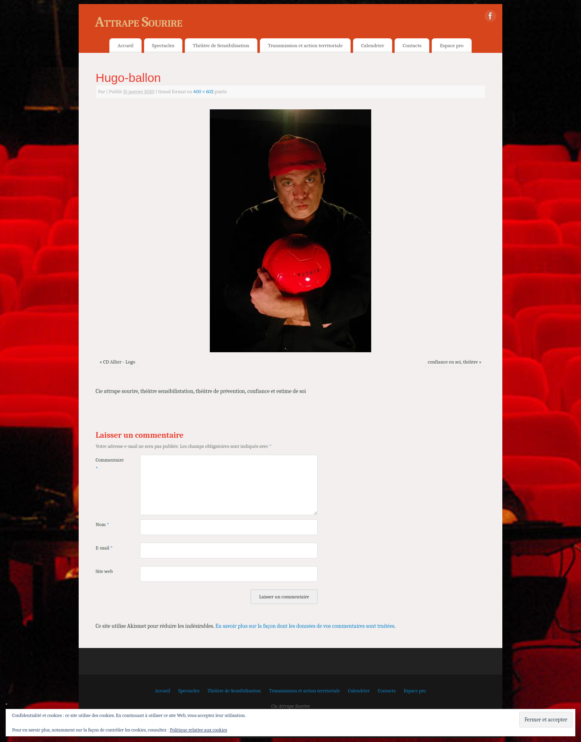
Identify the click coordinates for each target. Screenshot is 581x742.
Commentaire (107, 464)
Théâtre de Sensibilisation (221, 45)
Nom (102, 524)
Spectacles (163, 45)
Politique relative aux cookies (198, 730)
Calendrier (372, 45)
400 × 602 (203, 91)
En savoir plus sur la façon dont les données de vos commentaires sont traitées (305, 626)
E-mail (104, 548)
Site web (104, 571)
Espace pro (451, 45)
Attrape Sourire (138, 22)
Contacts (412, 45)
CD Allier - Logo (119, 362)
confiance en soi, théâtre (453, 362)
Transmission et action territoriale (305, 45)
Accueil (125, 45)
